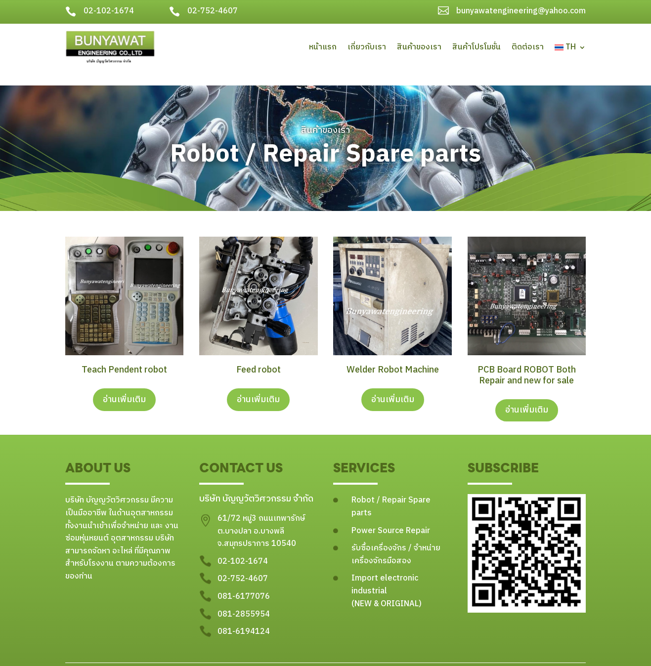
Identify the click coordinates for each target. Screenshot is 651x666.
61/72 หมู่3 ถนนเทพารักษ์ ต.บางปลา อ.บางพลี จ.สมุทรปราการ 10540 (261, 517)
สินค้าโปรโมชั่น (476, 47)
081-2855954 (243, 600)
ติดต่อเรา (528, 47)
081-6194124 (243, 617)
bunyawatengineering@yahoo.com (521, 11)
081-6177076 (243, 582)
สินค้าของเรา (419, 47)
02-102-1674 (109, 11)
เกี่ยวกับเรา (366, 47)
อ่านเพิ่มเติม (124, 385)
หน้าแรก (323, 47)
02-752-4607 (212, 11)
